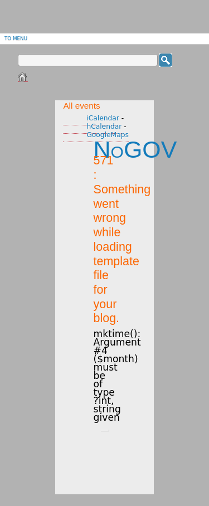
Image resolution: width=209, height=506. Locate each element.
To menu (15, 38)
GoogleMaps (107, 135)
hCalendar (103, 126)
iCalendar (102, 118)
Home (23, 77)
